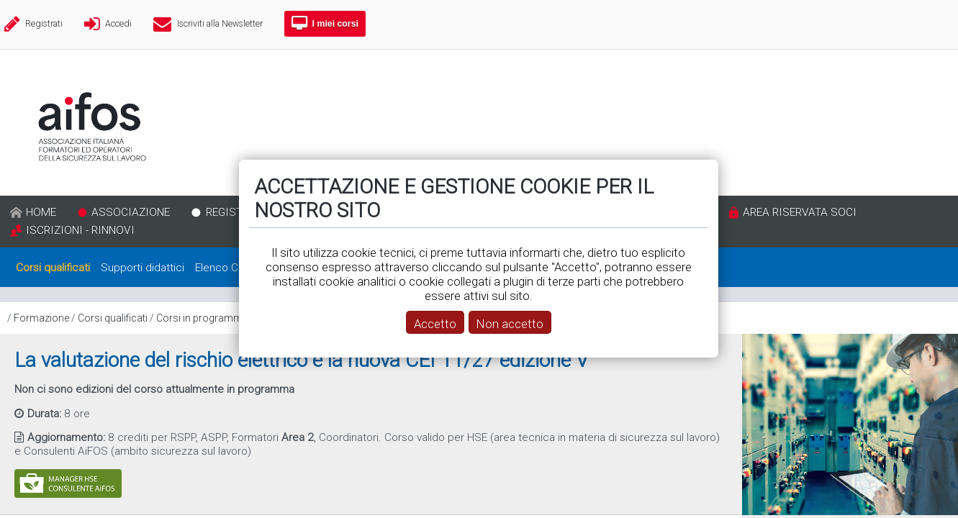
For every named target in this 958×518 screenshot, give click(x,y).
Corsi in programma (202, 318)
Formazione (41, 318)
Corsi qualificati (113, 318)
